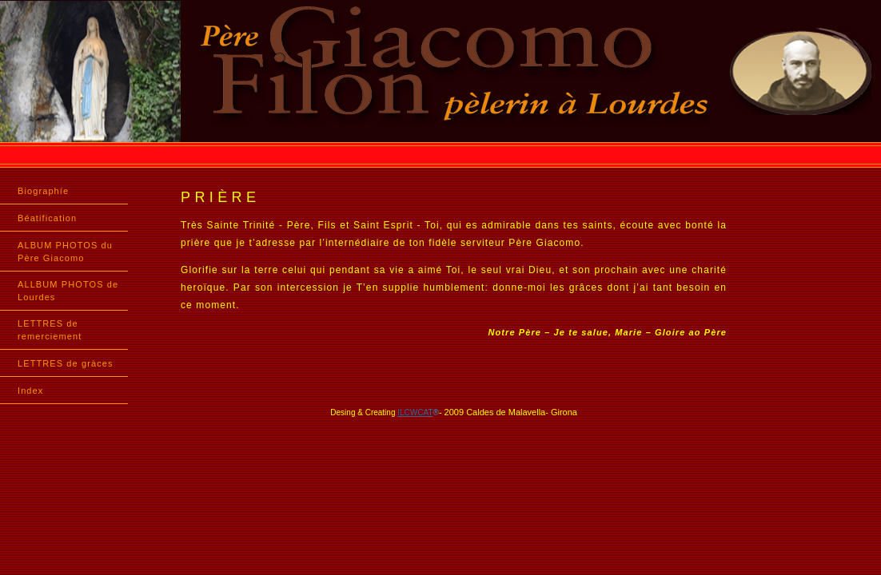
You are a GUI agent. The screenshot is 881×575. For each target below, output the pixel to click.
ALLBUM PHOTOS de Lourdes (68, 291)
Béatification (47, 218)
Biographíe (43, 191)
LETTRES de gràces (66, 363)
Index (30, 390)
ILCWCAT (415, 412)
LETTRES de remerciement (50, 330)
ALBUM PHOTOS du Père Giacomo (65, 251)
